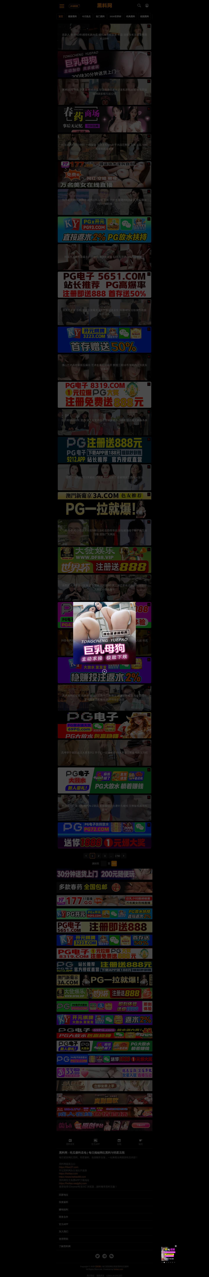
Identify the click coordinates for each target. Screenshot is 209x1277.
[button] (162, 1262)
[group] (168, 1254)
